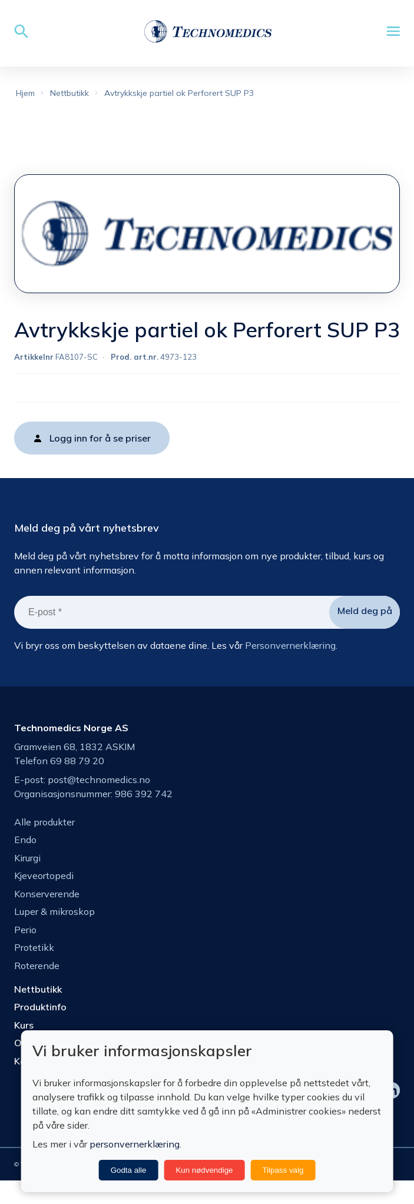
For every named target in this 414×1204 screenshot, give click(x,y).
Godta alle (129, 1170)
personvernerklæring (135, 1144)
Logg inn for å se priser (100, 460)
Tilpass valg (282, 1170)
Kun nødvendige (204, 1170)
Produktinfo (40, 1029)
